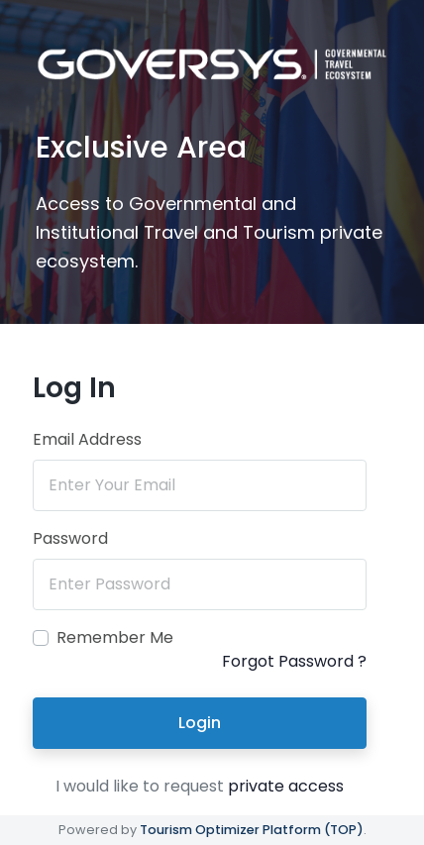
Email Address (87, 439)
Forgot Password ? (294, 661)
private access (286, 786)
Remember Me (114, 637)
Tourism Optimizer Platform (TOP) (252, 829)
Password (70, 538)
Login (199, 722)
